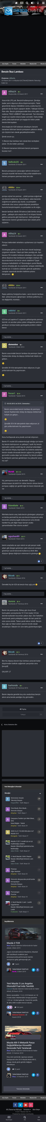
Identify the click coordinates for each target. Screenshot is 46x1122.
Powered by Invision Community (23, 1114)
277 (23, 536)
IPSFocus (18, 1109)
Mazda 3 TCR (13, 943)
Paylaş (23, 709)
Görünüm (27, 1109)
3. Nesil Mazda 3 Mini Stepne (21, 856)
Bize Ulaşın (36, 1109)
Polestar (14, 869)
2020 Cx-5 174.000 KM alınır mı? (22, 831)
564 (18, 187)
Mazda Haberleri (16, 945)
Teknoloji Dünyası (16, 800)
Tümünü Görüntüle (23, 1089)
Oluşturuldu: (18, 94)
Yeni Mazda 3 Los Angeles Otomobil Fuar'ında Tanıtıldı (20, 985)
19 (18, 601)
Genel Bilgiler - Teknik (18, 823)
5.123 (18, 472)
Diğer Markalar (15, 871)
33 (21, 506)
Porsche (13, 894)
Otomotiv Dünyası (16, 811)
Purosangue (15, 892)
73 (18, 576)
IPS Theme (9, 1109)
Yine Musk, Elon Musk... (19, 808)
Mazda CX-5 (15, 833)
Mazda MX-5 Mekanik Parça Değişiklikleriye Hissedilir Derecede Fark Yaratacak (20, 1045)
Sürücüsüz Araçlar (17, 798)
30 (18, 393)
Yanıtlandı (17, 164)
